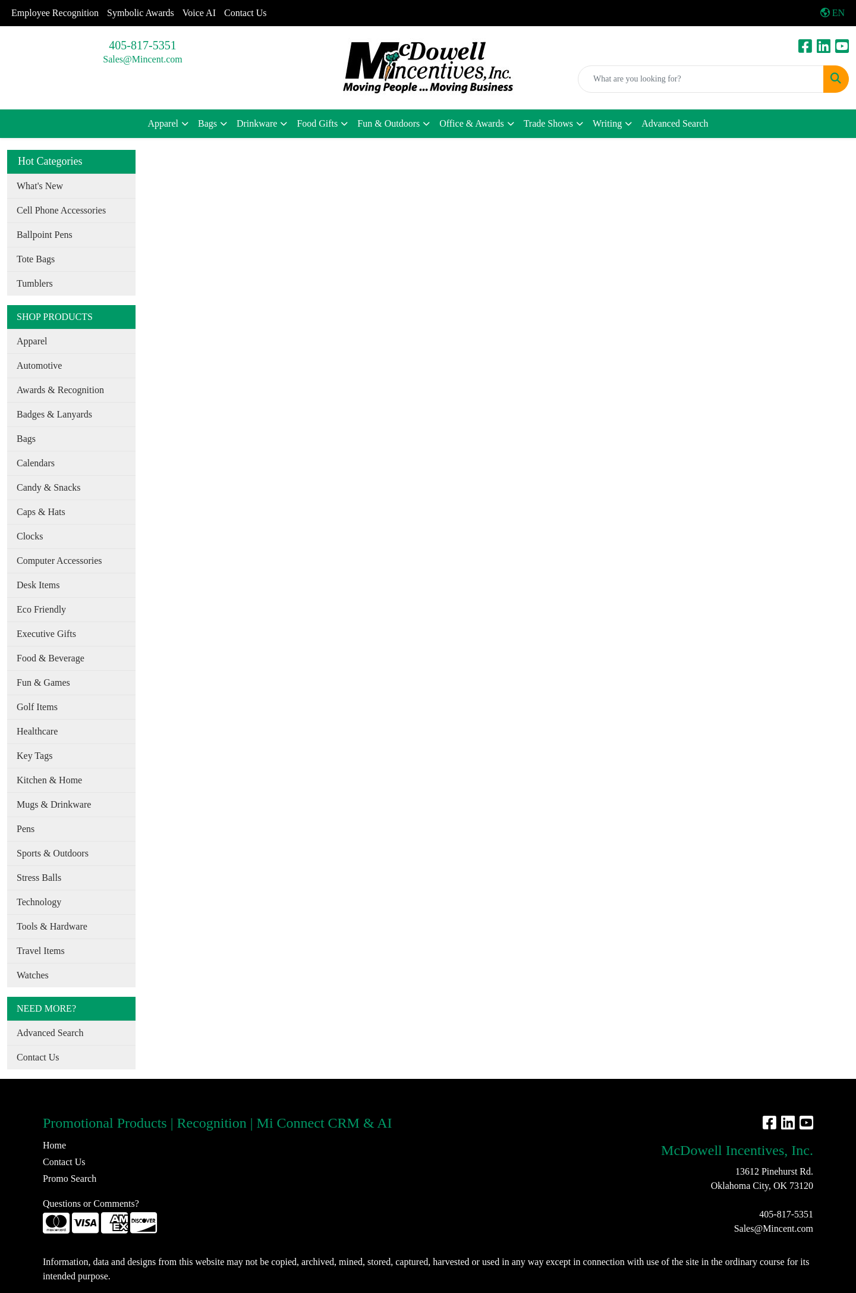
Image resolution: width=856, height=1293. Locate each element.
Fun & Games (43, 682)
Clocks (30, 536)
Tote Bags (36, 259)
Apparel (162, 123)
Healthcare (37, 731)
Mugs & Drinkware (54, 804)
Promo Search (69, 1178)
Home (54, 1145)
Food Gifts (317, 123)
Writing (607, 123)
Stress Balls (39, 878)
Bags (207, 123)
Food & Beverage (50, 658)
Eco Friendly (41, 609)
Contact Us (245, 13)
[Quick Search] (701, 79)
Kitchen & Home (49, 780)
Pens (25, 829)
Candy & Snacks (49, 487)
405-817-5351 (142, 45)
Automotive (39, 365)
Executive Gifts (46, 634)
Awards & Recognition (60, 390)
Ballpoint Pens (45, 235)
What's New (40, 186)
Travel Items (41, 951)
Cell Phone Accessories (61, 210)
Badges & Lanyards (54, 414)
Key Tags (34, 756)
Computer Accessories (59, 561)
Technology (39, 902)
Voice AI (199, 13)
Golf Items (37, 707)
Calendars (36, 463)
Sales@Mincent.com (142, 59)
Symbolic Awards (140, 13)
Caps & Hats (41, 512)
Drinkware (257, 123)
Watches (33, 975)
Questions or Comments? (91, 1203)
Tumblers (35, 283)
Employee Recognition (55, 13)
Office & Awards (471, 123)
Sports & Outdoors (53, 853)
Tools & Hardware (52, 926)
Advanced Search (674, 123)
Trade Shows (548, 123)
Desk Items (38, 585)
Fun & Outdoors (388, 123)
